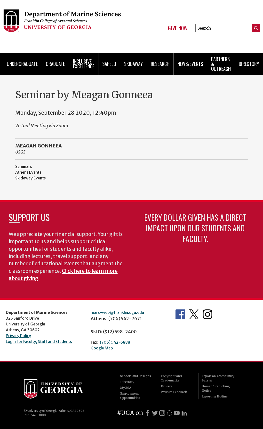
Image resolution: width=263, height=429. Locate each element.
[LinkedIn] (184, 413)
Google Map (102, 348)
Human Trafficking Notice (216, 388)
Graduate (55, 63)
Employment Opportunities (130, 396)
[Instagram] (162, 413)
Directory (249, 63)
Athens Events (28, 172)
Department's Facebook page (180, 314)
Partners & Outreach (221, 63)
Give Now (178, 28)
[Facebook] (148, 413)
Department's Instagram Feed (207, 314)
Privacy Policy (18, 335)
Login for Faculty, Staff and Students (39, 341)
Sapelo (109, 63)
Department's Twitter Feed (194, 314)
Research (160, 63)
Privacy (166, 386)
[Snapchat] (169, 413)
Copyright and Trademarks (171, 378)
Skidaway (133, 63)
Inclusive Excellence (83, 64)
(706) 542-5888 (115, 342)
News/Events (190, 63)
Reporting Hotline (215, 396)
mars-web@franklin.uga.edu (117, 312)
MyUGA (125, 387)
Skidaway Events (30, 178)
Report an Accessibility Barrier (218, 378)
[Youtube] (177, 413)
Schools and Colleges (135, 376)
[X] (155, 413)
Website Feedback (174, 392)
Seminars (23, 166)
